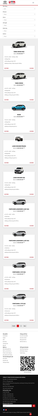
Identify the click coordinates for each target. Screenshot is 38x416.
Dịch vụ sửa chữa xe (7, 351)
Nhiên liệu (5, 28)
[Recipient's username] (17, 406)
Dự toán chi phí (23, 337)
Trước (13, 326)
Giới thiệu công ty (23, 351)
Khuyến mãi (5, 360)
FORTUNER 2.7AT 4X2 (19, 303)
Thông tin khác (6, 362)
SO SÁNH (32, 68)
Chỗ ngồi (5, 22)
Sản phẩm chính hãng (7, 354)
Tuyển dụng (22, 352)
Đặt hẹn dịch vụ (23, 341)
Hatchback (5, 335)
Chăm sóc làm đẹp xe (7, 352)
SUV (4, 339)
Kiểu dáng (5, 6)
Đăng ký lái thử (23, 339)
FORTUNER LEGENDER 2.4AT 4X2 (19, 240)
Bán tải (4, 345)
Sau (25, 326)
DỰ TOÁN (6, 68)
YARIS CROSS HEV (19, 51)
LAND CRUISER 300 (19, 177)
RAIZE (19, 114)
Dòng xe (4, 11)
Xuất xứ (4, 33)
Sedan (4, 337)
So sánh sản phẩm (24, 335)
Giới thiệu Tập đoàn (24, 349)
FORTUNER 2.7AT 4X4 (19, 272)
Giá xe (4, 17)
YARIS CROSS (19, 83)
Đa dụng (5, 341)
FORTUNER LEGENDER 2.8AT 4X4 (19, 209)
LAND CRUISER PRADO (19, 146)
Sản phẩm (5, 358)
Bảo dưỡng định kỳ (7, 349)
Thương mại (5, 343)
